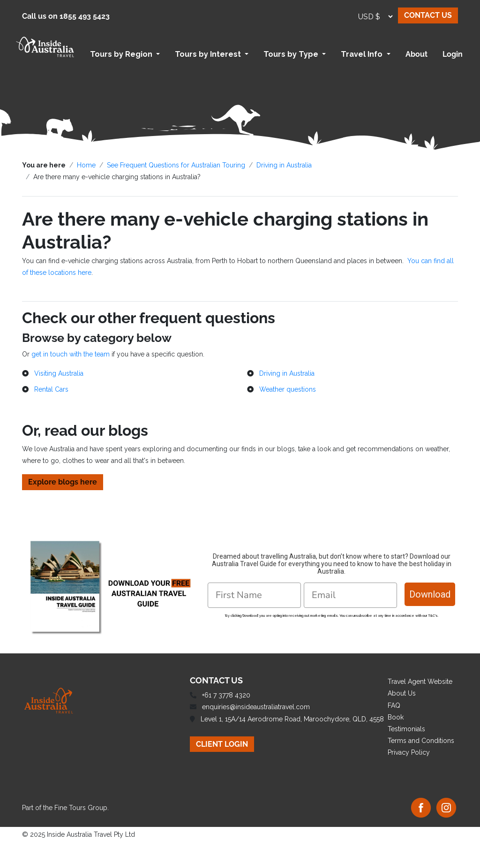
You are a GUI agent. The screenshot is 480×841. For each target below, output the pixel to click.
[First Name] (254, 595)
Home (86, 165)
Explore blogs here (62, 481)
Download (429, 594)
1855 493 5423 (85, 16)
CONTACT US (428, 15)
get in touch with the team (70, 354)
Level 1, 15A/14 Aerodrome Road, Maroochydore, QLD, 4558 (292, 719)
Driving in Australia (284, 165)
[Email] (350, 595)
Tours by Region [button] (122, 54)
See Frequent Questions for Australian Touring (176, 165)
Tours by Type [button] (291, 54)
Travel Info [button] (362, 54)
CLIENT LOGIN (222, 744)
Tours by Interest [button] (209, 54)
